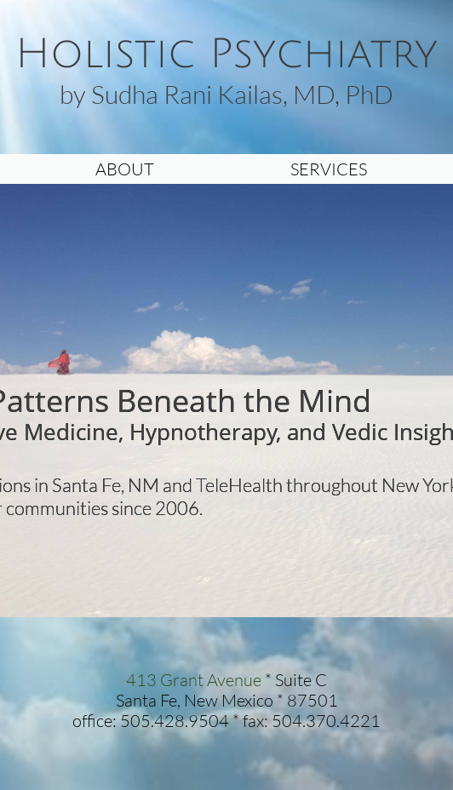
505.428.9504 (174, 720)
